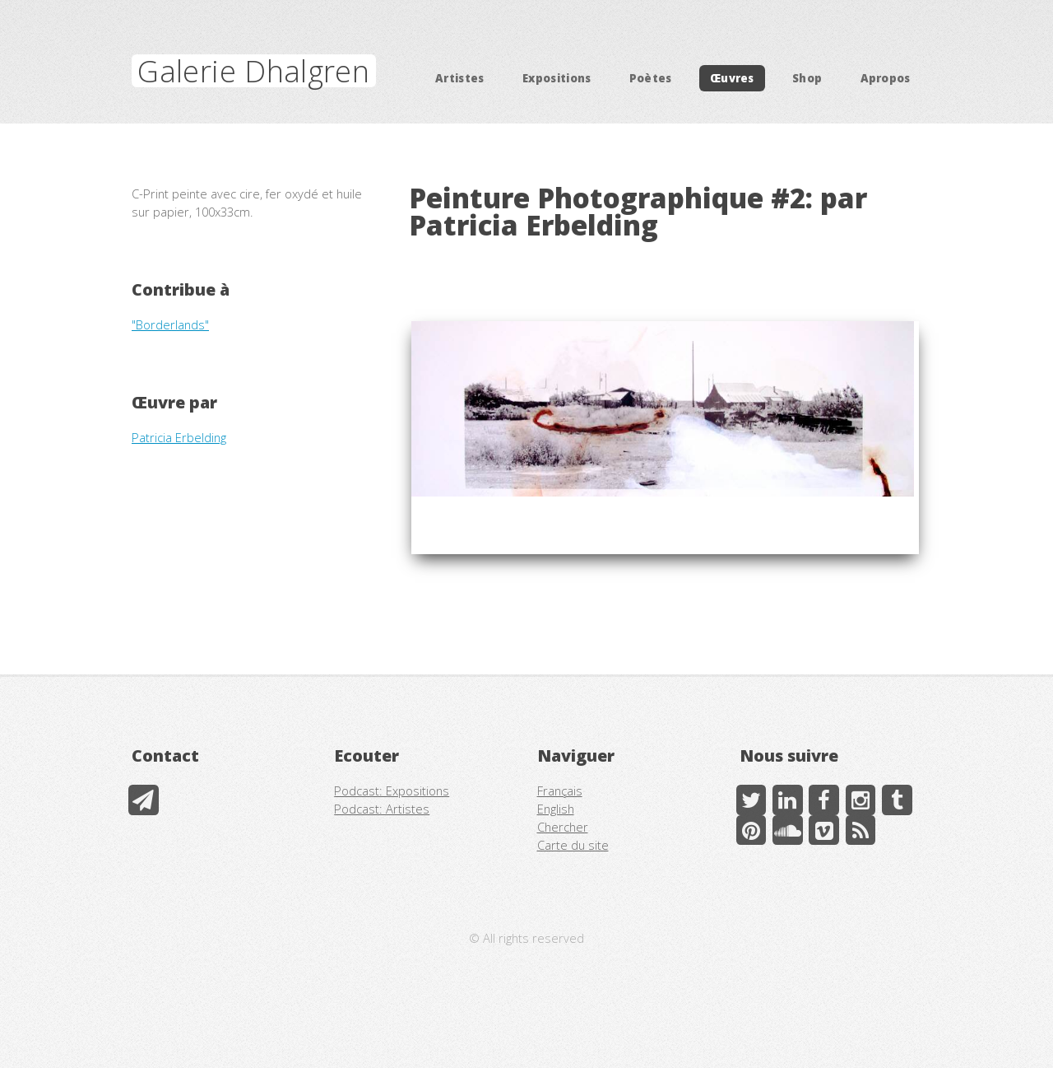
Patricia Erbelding (179, 437)
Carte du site (573, 845)
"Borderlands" (170, 324)
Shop (807, 78)
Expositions (556, 78)
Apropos (885, 78)
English (555, 808)
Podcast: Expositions (391, 790)
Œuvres (732, 78)
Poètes (650, 78)
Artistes (460, 78)
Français (559, 790)
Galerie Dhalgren (253, 70)
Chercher (562, 826)
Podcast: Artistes (381, 808)
